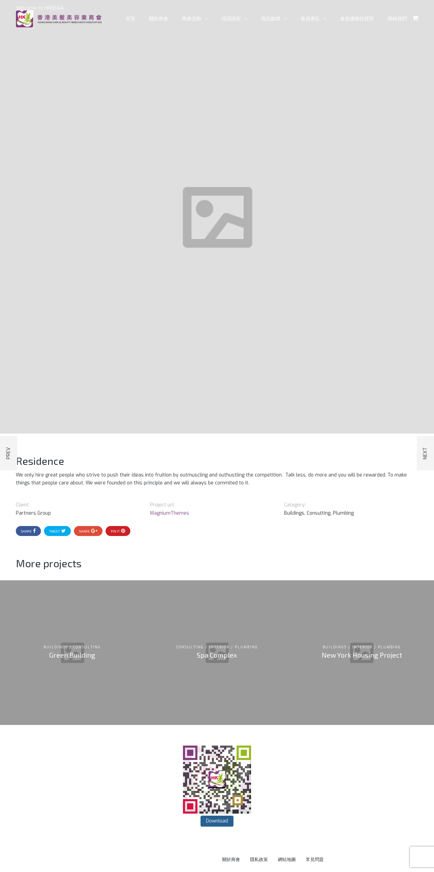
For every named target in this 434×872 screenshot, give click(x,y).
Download (217, 821)
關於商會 (231, 859)
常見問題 (315, 859)
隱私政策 (259, 859)
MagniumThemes (169, 513)
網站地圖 (287, 859)
